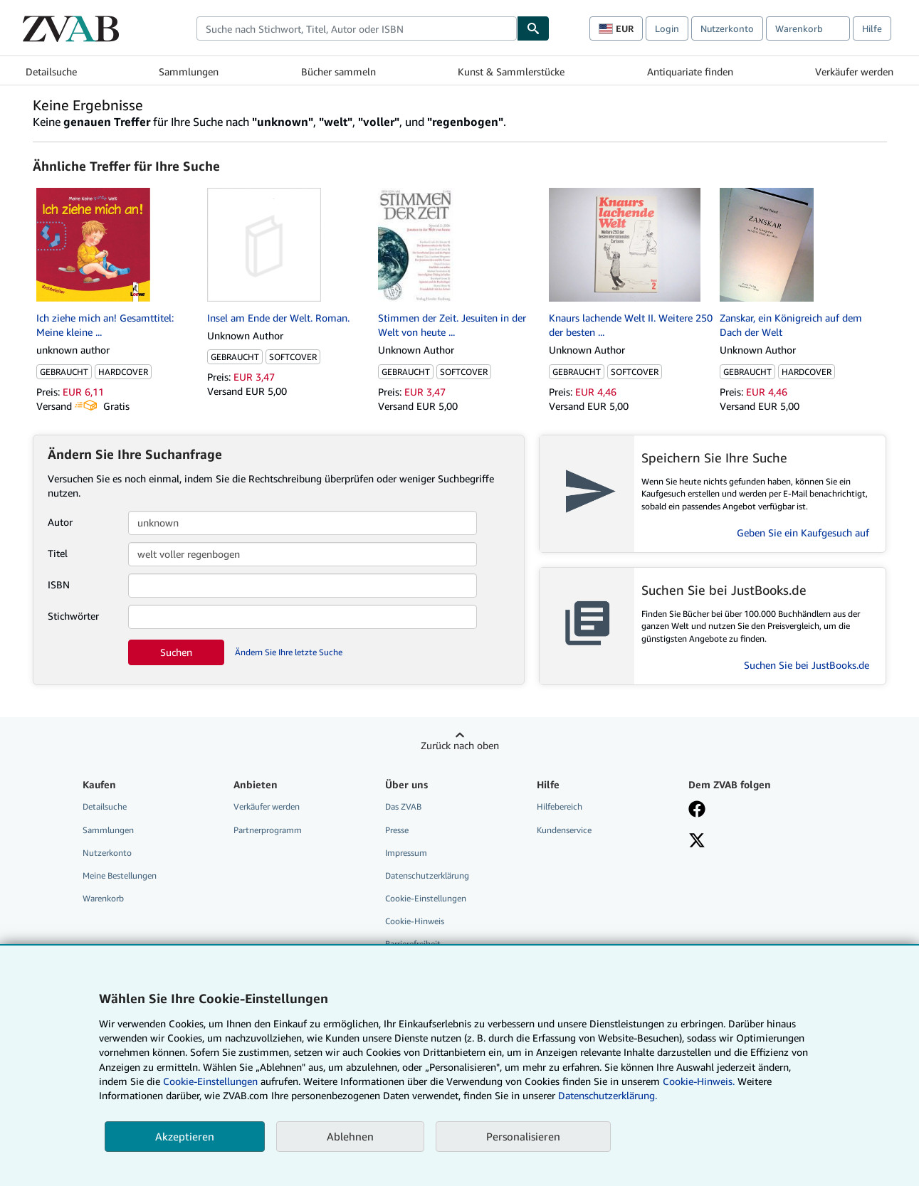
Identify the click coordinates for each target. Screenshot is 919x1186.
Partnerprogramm (267, 830)
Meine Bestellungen (120, 875)
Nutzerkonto (727, 28)
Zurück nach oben (460, 745)
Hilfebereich (559, 806)
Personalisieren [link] (523, 1136)
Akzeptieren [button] (184, 1136)
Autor (60, 522)
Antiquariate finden (690, 71)
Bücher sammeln (338, 71)
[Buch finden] (533, 28)
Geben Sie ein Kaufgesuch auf (803, 532)
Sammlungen (189, 71)
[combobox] (356, 28)
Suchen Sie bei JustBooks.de (806, 665)
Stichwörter (73, 616)
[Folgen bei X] (696, 841)
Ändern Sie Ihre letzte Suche (288, 652)
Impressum (406, 852)
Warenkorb (103, 898)
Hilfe (872, 28)
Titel (58, 553)
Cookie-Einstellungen (210, 1081)
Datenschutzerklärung (427, 875)
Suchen (176, 652)
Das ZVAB (403, 806)
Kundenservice (564, 830)
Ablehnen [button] (350, 1136)
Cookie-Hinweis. (699, 1081)
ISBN (59, 584)
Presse (397, 830)
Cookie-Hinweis (414, 921)
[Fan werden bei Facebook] (696, 810)
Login (667, 28)
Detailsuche (51, 71)
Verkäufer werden (854, 71)
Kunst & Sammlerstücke (511, 71)
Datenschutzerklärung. (607, 1095)
